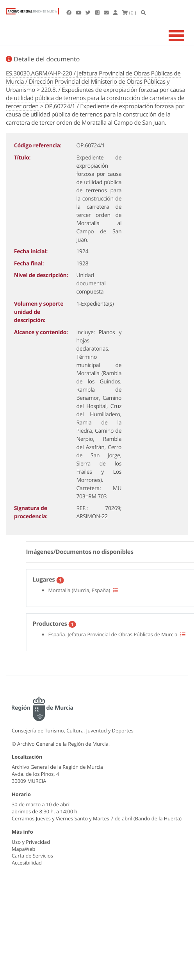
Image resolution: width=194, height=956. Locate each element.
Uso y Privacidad (31, 841)
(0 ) (129, 12)
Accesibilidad (27, 862)
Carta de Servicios (32, 855)
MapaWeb (23, 848)
